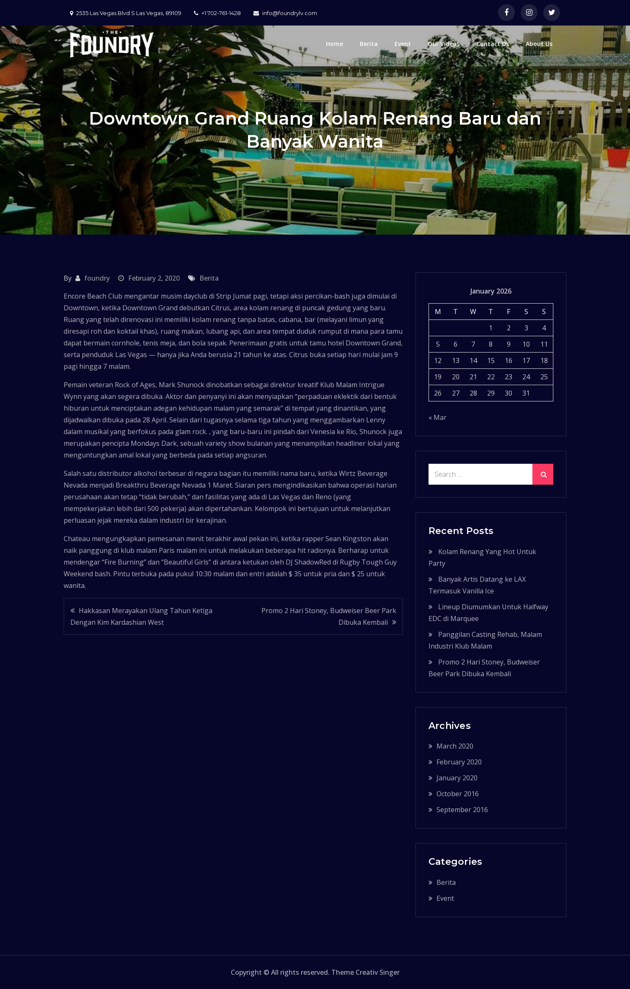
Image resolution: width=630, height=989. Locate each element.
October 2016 (457, 793)
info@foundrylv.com (285, 13)
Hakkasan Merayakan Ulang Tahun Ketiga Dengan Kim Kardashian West (141, 616)
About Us (539, 44)
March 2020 (454, 746)
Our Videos (444, 44)
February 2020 (459, 762)
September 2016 (462, 809)
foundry (97, 278)
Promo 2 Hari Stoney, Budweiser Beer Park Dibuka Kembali (328, 616)
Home (334, 44)
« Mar (438, 417)
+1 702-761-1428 (217, 13)
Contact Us (492, 44)
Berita (369, 44)
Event (403, 44)
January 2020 (457, 777)
